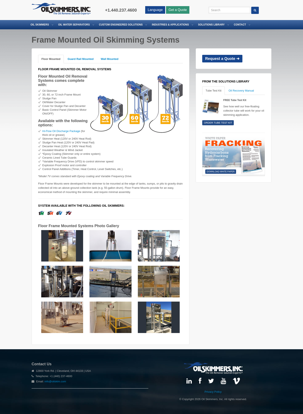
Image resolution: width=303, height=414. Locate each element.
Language (155, 10)
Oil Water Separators (74, 24)
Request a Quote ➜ (222, 59)
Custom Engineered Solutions (121, 24)
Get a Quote (178, 10)
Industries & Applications (170, 24)
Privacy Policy (213, 391)
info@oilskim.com (55, 381)
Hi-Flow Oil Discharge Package (61, 131)
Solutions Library (211, 24)
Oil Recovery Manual (241, 90)
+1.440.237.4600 (121, 10)
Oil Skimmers (40, 24)
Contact (240, 24)
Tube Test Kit (213, 90)
